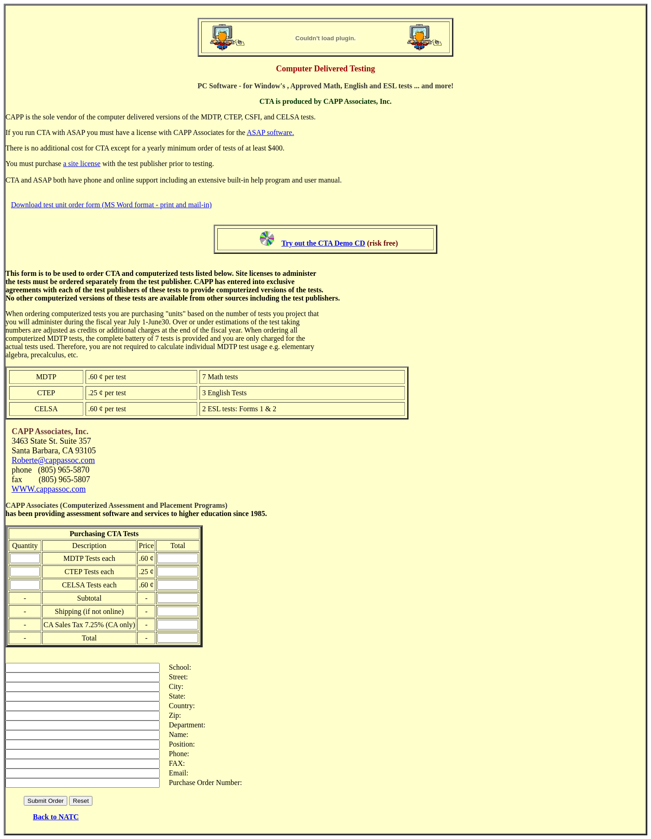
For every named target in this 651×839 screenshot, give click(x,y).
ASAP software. (270, 128)
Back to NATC (56, 813)
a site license (82, 159)
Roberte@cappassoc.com (53, 456)
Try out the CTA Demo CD (323, 239)
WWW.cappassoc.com (48, 484)
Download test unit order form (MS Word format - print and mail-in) (111, 200)
